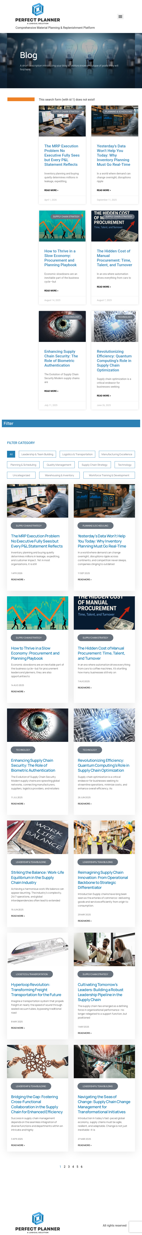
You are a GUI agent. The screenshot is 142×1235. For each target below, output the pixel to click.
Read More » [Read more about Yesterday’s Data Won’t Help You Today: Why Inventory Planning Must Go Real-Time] (104, 190)
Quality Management (103, 465)
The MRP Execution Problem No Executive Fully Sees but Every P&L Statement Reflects (62, 155)
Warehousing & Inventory (113, 477)
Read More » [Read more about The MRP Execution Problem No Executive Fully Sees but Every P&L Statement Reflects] (51, 190)
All (10, 454)
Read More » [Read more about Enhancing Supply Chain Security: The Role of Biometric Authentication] (51, 391)
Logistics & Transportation (81, 454)
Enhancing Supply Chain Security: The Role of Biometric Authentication (61, 358)
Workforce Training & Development (32, 488)
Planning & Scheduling (67, 465)
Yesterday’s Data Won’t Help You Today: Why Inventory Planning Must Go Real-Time (113, 155)
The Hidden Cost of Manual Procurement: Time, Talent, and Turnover (114, 258)
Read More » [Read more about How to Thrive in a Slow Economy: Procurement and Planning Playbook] (51, 290)
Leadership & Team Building (37, 454)
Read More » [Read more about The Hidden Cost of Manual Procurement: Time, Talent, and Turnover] (104, 287)
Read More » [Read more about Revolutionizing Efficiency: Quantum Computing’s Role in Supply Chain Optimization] (104, 395)
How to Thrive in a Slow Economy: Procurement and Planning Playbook (60, 258)
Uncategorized (79, 477)
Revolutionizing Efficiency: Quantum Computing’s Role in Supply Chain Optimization (114, 360)
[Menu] (120, 16)
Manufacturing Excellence (27, 465)
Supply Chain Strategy (24, 477)
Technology (54, 477)
